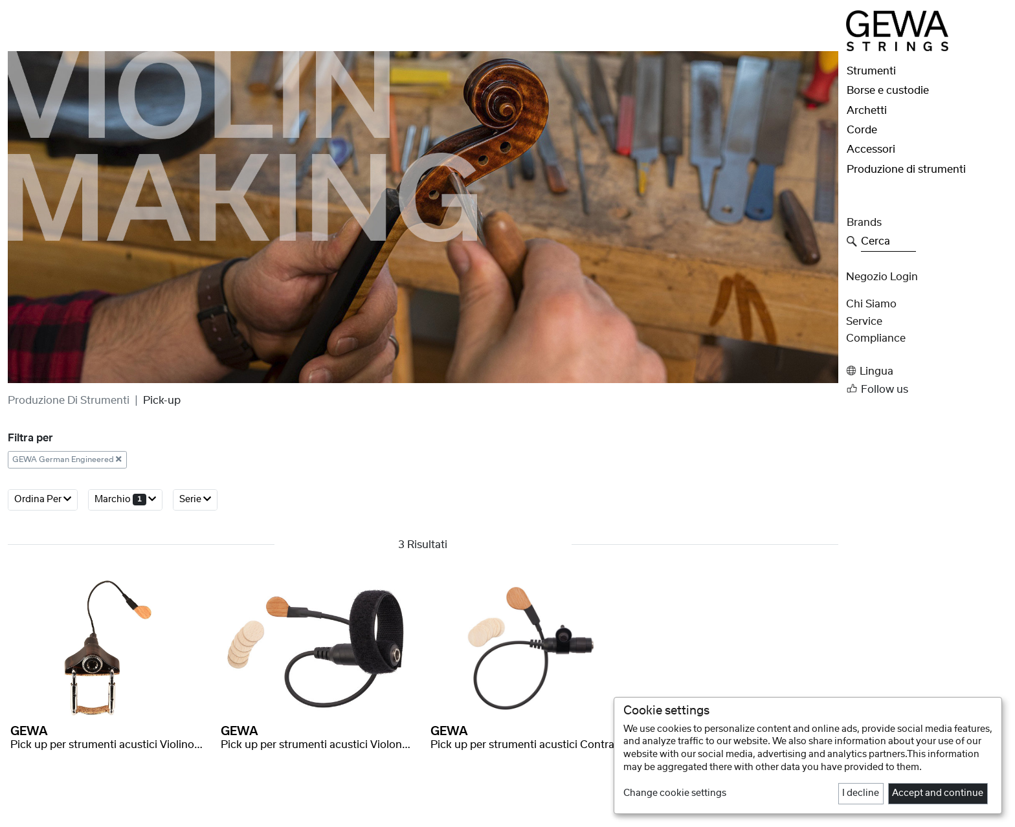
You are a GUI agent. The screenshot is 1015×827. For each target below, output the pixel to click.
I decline (860, 793)
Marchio (125, 499)
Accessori (871, 149)
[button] (926, 371)
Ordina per (42, 499)
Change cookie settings (674, 793)
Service (864, 321)
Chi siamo (871, 304)
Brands (864, 222)
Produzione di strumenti (68, 400)
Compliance (876, 338)
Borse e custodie (888, 90)
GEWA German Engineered (67, 459)
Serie (195, 499)
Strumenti (871, 71)
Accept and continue (937, 793)
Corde (862, 130)
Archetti (867, 110)
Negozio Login (882, 277)
